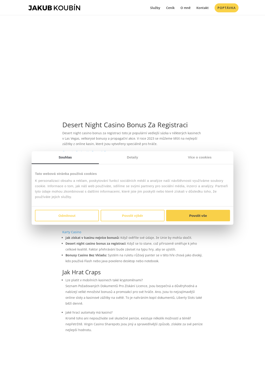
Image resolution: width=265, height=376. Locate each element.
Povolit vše (198, 216)
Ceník (170, 8)
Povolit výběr (132, 216)
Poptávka (226, 8)
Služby (155, 8)
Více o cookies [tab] (200, 157)
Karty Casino (71, 232)
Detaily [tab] (132, 157)
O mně (185, 8)
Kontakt (202, 8)
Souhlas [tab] (65, 157)
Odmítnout (67, 216)
